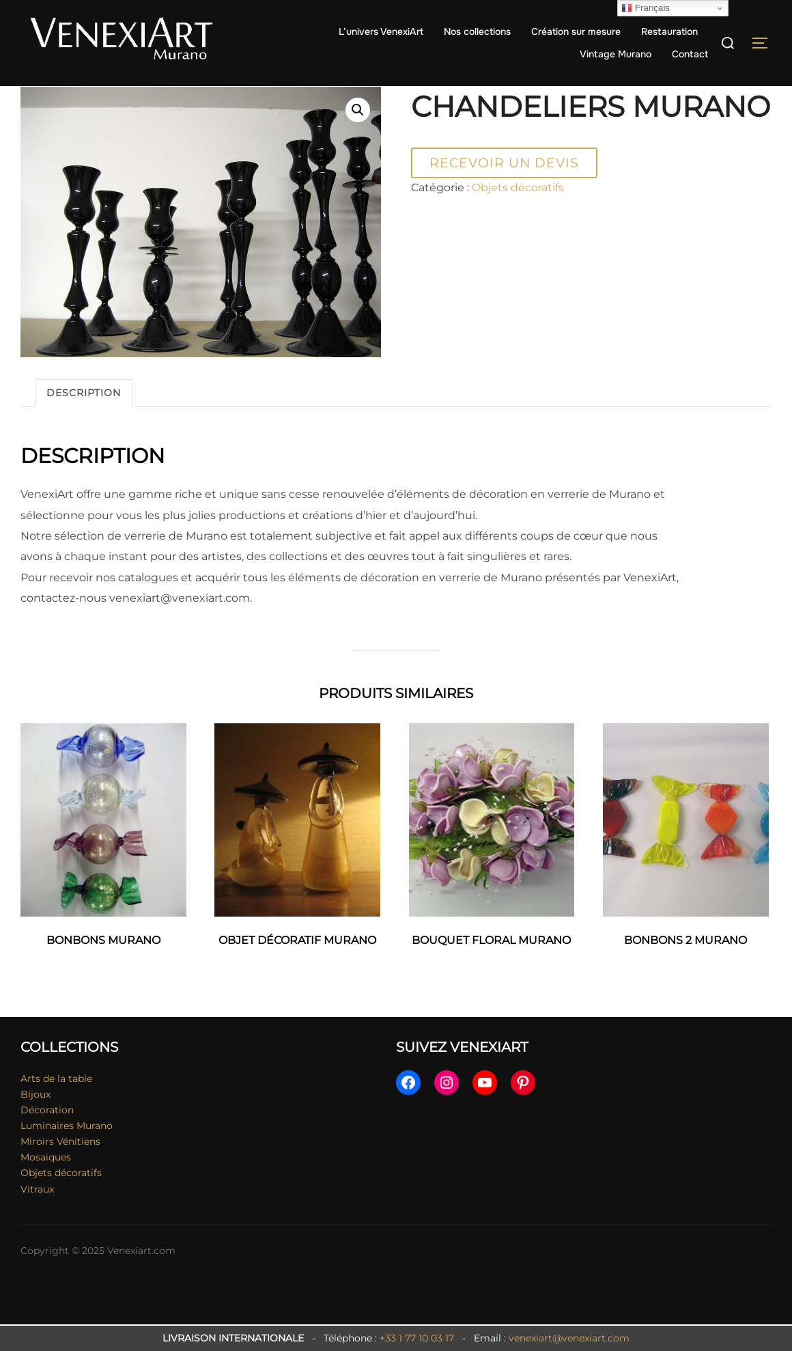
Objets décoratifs (109, 95)
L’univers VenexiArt (381, 31)
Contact (690, 54)
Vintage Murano (615, 54)
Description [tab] (83, 420)
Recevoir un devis (504, 190)
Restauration (669, 31)
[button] (357, 137)
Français (645, 8)
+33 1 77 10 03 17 (417, 1338)
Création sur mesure (576, 31)
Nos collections (477, 31)
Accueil (38, 95)
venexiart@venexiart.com (569, 1338)
